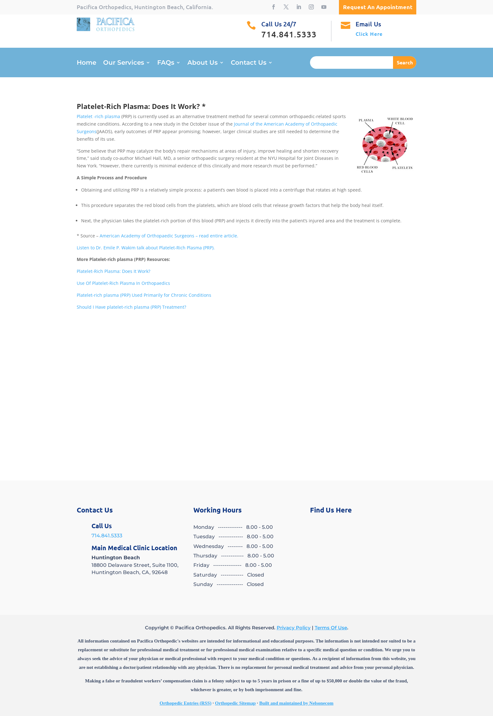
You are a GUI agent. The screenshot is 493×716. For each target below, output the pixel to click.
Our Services (123, 63)
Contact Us (248, 63)
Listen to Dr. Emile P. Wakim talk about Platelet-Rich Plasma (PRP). (146, 248)
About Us (202, 63)
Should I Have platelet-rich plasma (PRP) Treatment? (131, 307)
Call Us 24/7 (278, 24)
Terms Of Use (331, 628)
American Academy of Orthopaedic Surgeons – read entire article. (169, 236)
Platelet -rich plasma (98, 116)
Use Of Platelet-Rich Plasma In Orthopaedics (123, 283)
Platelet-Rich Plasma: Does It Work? (113, 271)
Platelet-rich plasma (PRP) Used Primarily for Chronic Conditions (144, 295)
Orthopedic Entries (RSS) (186, 703)
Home (86, 63)
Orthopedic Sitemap (235, 703)
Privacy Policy (294, 628)
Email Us (368, 24)
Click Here (369, 33)
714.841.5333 (106, 536)
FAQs (165, 63)
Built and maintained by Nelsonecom (296, 703)
